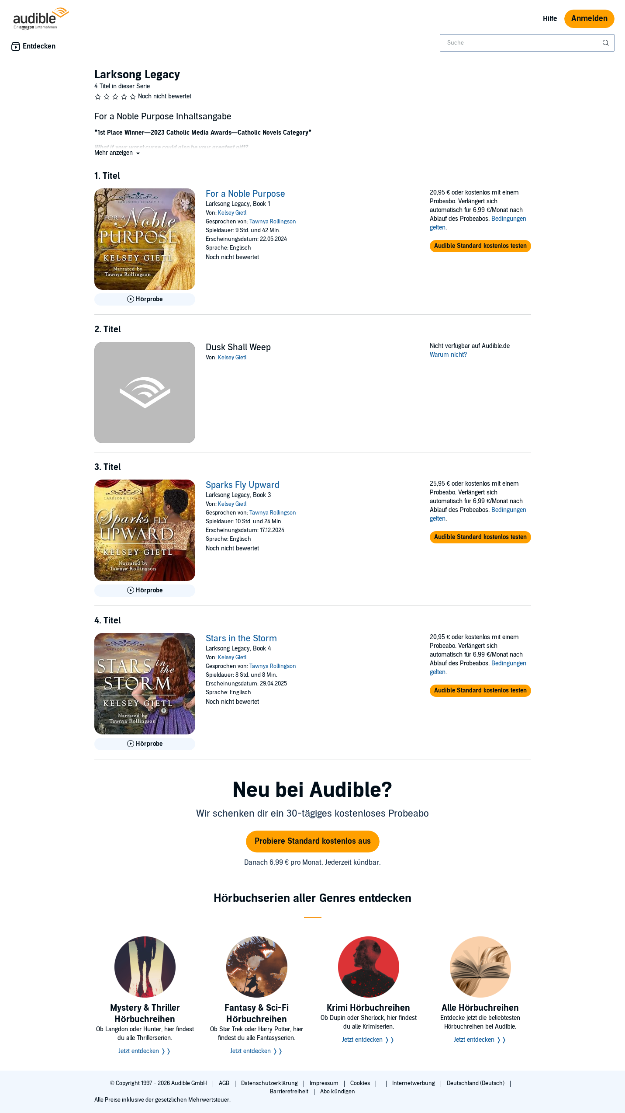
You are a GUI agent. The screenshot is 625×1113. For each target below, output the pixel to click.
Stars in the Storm (241, 638)
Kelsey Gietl (232, 212)
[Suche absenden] (607, 43)
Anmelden (589, 18)
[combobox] (527, 43)
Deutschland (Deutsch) (476, 1083)
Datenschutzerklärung (270, 1083)
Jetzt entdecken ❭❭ (144, 1051)
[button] (118, 153)
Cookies (360, 1083)
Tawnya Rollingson (272, 221)
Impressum (325, 1083)
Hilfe (550, 18)
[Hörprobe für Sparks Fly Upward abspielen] (145, 590)
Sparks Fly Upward (243, 485)
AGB (225, 1083)
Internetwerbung (414, 1083)
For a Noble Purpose (245, 194)
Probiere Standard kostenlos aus (313, 841)
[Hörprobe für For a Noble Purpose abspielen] (145, 299)
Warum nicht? (448, 354)
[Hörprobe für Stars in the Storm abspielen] (145, 744)
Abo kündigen (337, 1091)
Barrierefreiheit (290, 1091)
